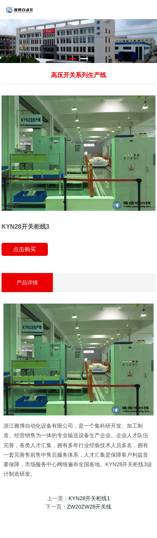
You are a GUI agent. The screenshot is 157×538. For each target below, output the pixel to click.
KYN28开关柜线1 (89, 498)
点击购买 (24, 249)
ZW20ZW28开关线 (89, 507)
